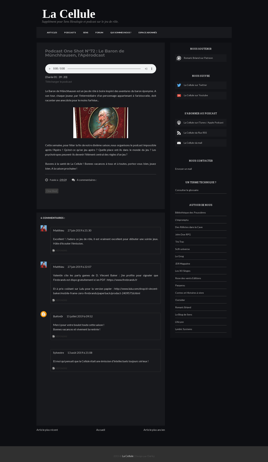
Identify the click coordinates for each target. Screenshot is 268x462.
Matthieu (58, 230)
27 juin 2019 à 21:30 (79, 230)
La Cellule (68, 13)
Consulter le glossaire (186, 190)
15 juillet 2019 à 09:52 (80, 316)
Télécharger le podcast (58, 81)
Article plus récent (47, 429)
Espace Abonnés (148, 32)
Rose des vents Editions (188, 278)
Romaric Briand (183, 307)
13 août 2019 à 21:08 (79, 352)
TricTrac (179, 241)
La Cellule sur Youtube (192, 95)
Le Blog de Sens (183, 314)
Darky (151, 456)
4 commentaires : (87, 179)
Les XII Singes (182, 270)
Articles (52, 32)
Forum (99, 32)
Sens (85, 32)
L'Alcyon (179, 321)
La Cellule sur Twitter (192, 85)
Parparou (180, 285)
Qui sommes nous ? (120, 32)
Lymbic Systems (183, 329)
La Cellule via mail (189, 143)
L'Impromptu (182, 219)
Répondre (61, 250)
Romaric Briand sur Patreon (195, 58)
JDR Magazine (182, 263)
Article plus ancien (154, 429)
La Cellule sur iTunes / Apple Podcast (200, 123)
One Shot (51, 191)
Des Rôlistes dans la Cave (189, 227)
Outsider (180, 299)
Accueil (100, 429)
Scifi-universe (182, 249)
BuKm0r (58, 316)
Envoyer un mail (183, 168)
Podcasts (70, 32)
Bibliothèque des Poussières (190, 212)
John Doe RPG (183, 234)
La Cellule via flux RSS (192, 133)
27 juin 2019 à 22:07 (79, 266)
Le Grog (179, 256)
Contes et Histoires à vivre (189, 292)
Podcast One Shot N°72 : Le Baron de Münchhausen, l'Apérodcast (84, 53)
